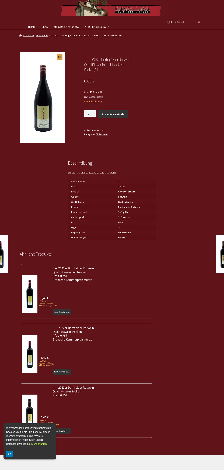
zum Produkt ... (62, 312)
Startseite (28, 35)
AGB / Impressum (95, 27)
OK (9, 453)
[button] (59, 57)
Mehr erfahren (39, 443)
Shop (45, 27)
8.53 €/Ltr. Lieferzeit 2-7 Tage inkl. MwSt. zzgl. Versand (49, 303)
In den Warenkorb (113, 114)
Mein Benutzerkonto (66, 27)
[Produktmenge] (90, 113)
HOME (32, 27)
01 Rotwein (42, 35)
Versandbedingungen (94, 101)
